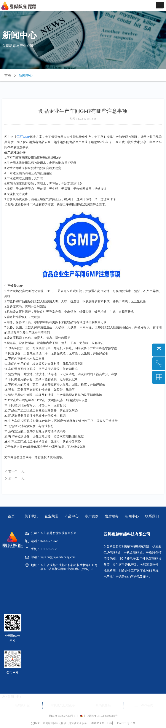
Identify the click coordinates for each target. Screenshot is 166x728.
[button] (160, 5)
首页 (7, 75)
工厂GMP (23, 137)
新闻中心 (26, 75)
